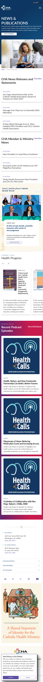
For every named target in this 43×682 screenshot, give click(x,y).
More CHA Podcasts (35, 326)
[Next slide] (39, 191)
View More (38, 78)
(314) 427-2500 (10, 553)
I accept (11, 677)
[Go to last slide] (36, 191)
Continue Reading (14, 242)
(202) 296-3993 (10, 541)
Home (3, 69)
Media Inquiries (9, 34)
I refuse (28, 677)
